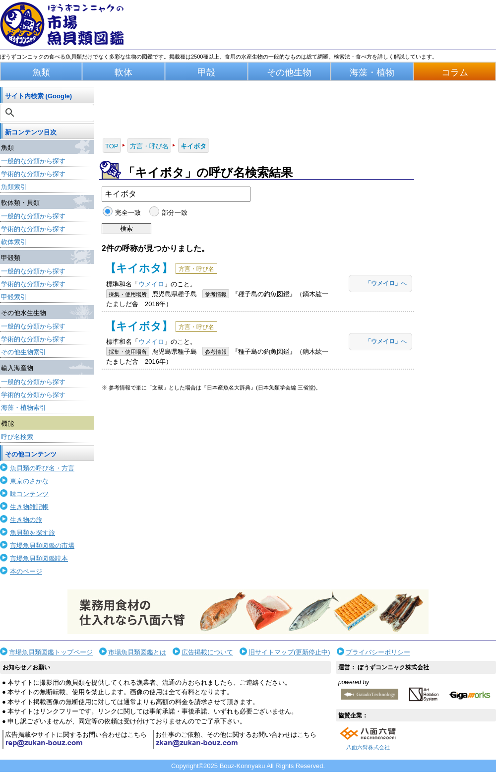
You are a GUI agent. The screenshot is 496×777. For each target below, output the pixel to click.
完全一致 (128, 212)
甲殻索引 (14, 297)
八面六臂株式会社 (368, 747)
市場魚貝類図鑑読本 (39, 558)
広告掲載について (207, 652)
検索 (126, 228)
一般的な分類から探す (33, 161)
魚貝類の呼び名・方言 (42, 468)
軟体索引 (14, 242)
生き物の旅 (26, 519)
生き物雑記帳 (29, 507)
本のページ (26, 571)
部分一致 (174, 212)
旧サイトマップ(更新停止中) (289, 652)
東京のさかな (29, 481)
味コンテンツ (29, 494)
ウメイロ (151, 284)
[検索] (48, 112)
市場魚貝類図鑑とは (137, 652)
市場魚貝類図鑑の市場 (42, 545)
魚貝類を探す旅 (32, 532)
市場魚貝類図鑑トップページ (51, 652)
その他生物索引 (23, 352)
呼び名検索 (17, 437)
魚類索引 (14, 187)
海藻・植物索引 (23, 407)
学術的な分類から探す (33, 174)
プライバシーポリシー (378, 652)
